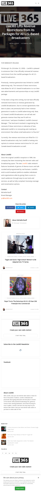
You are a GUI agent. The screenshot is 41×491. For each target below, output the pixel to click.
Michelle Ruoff (22, 220)
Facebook (10, 207)
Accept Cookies (20, 488)
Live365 (24, 163)
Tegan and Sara (12, 256)
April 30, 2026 (10, 436)
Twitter (20, 207)
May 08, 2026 (10, 431)
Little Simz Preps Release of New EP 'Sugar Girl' (19, 434)
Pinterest (20, 211)
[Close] (38, 477)
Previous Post (20, 233)
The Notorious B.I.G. (13, 298)
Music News (26, 256)
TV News (19, 256)
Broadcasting (28, 20)
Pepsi (21, 298)
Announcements (14, 20)
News (21, 20)
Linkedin (31, 207)
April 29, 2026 (10, 445)
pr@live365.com (6, 198)
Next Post (20, 275)
